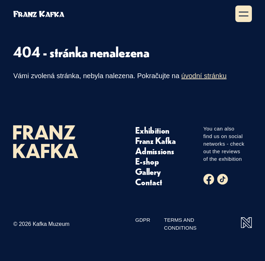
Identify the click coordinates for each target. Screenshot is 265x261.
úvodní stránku (203, 76)
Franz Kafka (155, 140)
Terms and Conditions (180, 224)
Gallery (148, 171)
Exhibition (152, 130)
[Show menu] (243, 14)
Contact (148, 182)
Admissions (154, 151)
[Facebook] (208, 179)
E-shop (147, 161)
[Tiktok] (222, 179)
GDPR (142, 220)
